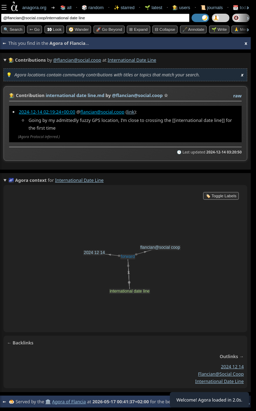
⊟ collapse (165, 29)
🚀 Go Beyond (109, 29)
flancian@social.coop (103, 112)
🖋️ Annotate (193, 29)
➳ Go (34, 29)
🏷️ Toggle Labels (221, 196)
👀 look (54, 29)
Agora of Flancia (69, 401)
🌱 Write (219, 29)
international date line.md (75, 95)
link (130, 112)
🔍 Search (13, 29)
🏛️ (48, 401)
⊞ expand (138, 29)
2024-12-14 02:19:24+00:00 (47, 112)
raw (237, 96)
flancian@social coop (221, 374)
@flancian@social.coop (77, 60)
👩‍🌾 (12, 95)
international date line (219, 381)
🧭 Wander (79, 29)
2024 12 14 (232, 366)
